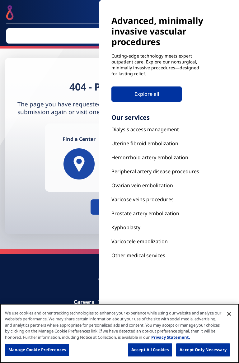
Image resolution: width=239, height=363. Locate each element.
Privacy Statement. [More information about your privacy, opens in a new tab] (170, 337)
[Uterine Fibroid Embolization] (158, 143)
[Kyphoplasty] (158, 129)
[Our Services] (158, 241)
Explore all (146, 94)
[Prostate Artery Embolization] (158, 199)
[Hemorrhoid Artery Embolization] (158, 157)
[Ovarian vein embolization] (158, 185)
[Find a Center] (79, 158)
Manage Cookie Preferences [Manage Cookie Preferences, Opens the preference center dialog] (37, 349)
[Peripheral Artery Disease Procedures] (158, 171)
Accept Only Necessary (203, 349)
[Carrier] (88, 302)
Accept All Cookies (150, 349)
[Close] (229, 314)
